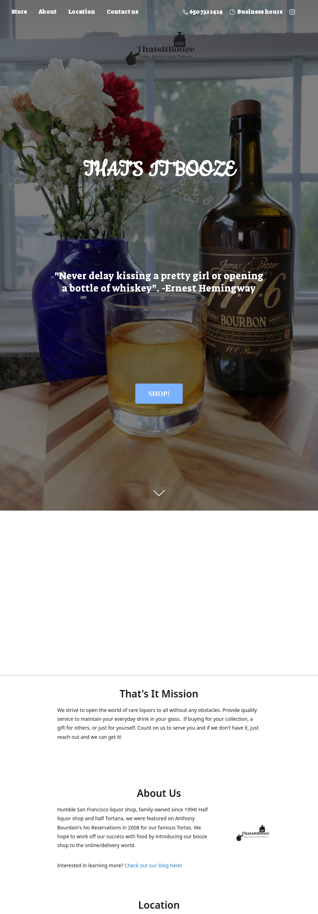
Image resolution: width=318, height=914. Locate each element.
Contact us (122, 12)
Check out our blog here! (153, 865)
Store (19, 12)
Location (81, 12)
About (48, 12)
